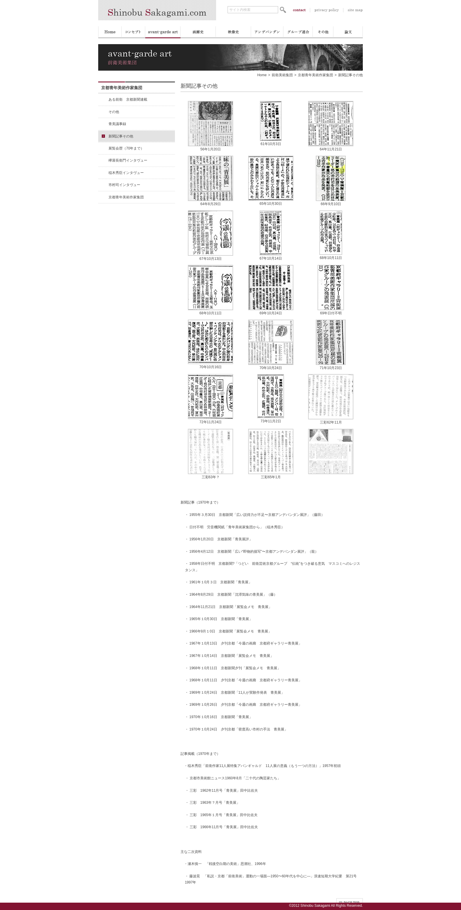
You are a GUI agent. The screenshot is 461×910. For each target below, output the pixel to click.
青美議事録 (117, 124)
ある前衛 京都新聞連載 (127, 99)
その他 (113, 112)
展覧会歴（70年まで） (126, 148)
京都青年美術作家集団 (315, 75)
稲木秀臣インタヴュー (126, 173)
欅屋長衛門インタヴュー (127, 160)
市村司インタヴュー (124, 185)
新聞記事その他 (120, 136)
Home (262, 75)
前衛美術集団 (282, 75)
